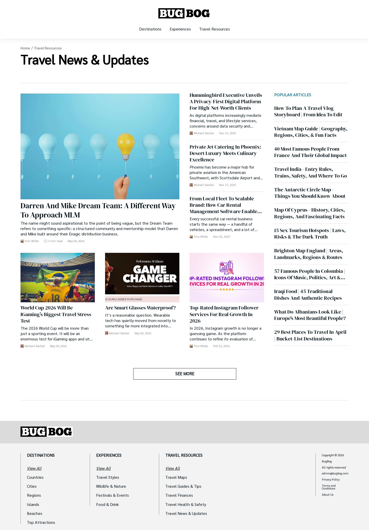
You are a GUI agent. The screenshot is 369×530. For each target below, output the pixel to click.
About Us (327, 494)
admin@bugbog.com (335, 473)
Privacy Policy (331, 479)
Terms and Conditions (329, 487)
